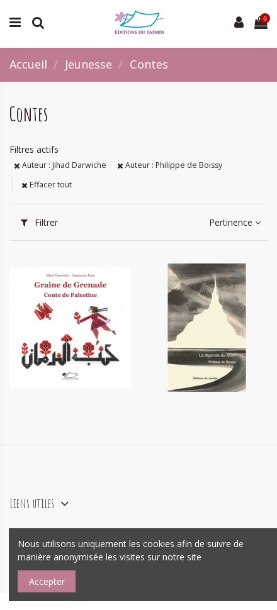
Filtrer (39, 222)
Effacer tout (46, 184)
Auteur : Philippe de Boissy (169, 165)
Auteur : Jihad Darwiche (60, 165)
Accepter (47, 581)
